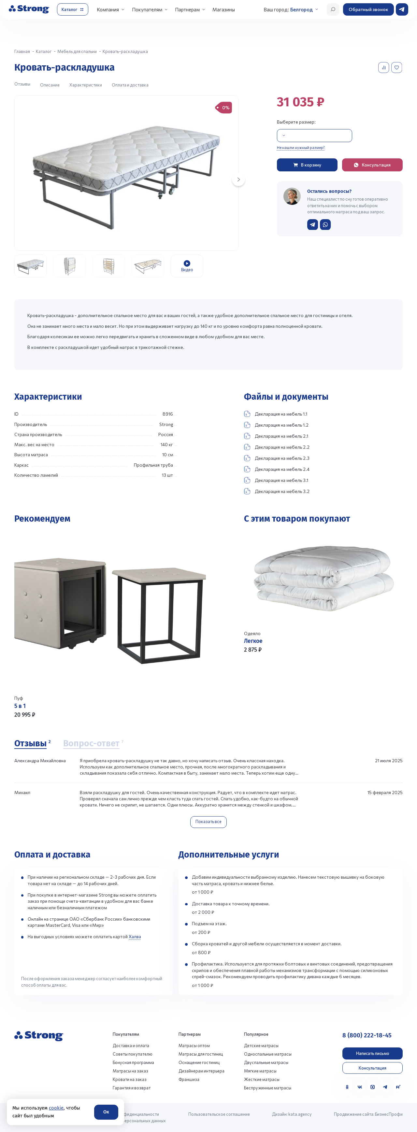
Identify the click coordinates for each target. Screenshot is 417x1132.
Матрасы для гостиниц (201, 1054)
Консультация (372, 1068)
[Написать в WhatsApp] (325, 224)
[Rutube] (398, 1087)
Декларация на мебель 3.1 (276, 480)
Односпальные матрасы (268, 1054)
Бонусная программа (133, 1062)
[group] (126, 173)
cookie (56, 1108)
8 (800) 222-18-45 (367, 1035)
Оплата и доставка (130, 84)
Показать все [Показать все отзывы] (208, 821)
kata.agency (300, 1114)
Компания (108, 9)
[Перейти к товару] (110, 625)
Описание (50, 84)
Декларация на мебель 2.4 (276, 469)
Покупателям (147, 9)
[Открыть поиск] (333, 9)
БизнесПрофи (389, 1114)
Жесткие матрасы (262, 1079)
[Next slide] (238, 179)
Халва (135, 936)
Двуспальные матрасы (266, 1062)
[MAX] (372, 1087)
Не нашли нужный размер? (301, 147)
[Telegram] (385, 1087)
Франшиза (189, 1079)
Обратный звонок (368, 9)
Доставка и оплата (131, 1045)
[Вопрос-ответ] (93, 744)
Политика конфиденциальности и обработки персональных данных (131, 1117)
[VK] (360, 1087)
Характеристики (85, 84)
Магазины (223, 9)
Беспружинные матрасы (267, 1087)
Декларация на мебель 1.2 (276, 425)
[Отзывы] (32, 744)
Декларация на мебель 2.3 (276, 458)
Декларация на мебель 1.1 (275, 414)
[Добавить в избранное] (397, 67)
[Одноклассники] (347, 1087)
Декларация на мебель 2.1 (276, 436)
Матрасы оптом (194, 1045)
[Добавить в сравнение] (384, 67)
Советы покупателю (132, 1054)
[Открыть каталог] (72, 9)
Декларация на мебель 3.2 (276, 491)
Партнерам (187, 9)
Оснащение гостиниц (199, 1062)
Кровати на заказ (130, 1079)
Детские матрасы (261, 1045)
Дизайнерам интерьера (201, 1070)
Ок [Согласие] (106, 1112)
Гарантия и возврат (132, 1087)
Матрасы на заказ (130, 1070)
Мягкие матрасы (260, 1070)
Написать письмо (372, 1053)
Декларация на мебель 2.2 (276, 447)
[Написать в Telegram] (312, 224)
